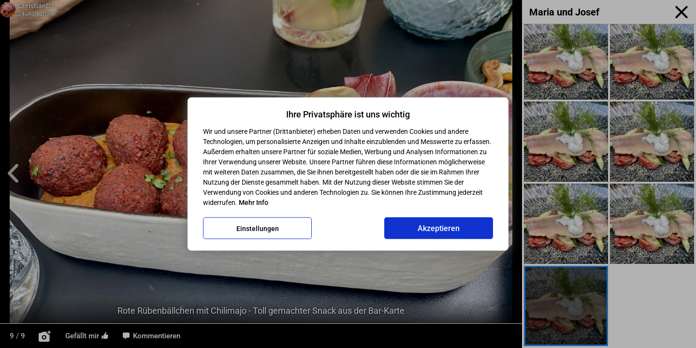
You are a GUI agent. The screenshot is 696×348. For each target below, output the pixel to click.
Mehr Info (253, 202)
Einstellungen (257, 228)
